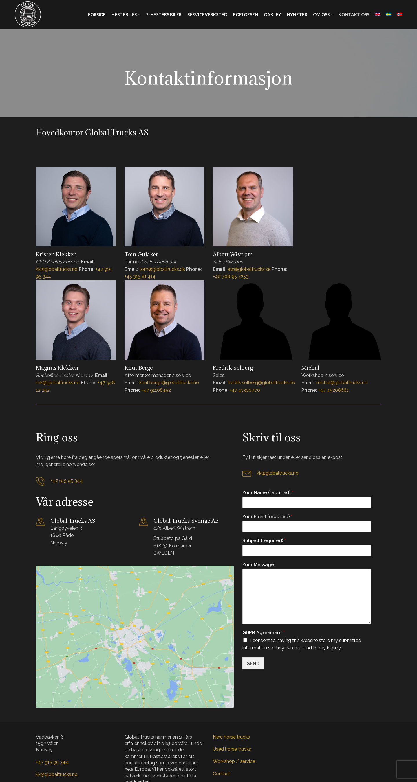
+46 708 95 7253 (230, 276)
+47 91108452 (156, 390)
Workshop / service (234, 730)
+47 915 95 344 (66, 480)
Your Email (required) (267, 516)
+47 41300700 (245, 390)
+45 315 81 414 (140, 276)
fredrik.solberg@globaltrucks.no (261, 382)
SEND (253, 663)
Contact (221, 742)
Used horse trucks (232, 718)
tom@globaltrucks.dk (162, 269)
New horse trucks (231, 705)
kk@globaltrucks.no (57, 269)
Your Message (258, 564)
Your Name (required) (267, 492)
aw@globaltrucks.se (249, 269)
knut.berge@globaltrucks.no (169, 382)
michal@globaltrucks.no (341, 382)
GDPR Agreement (263, 632)
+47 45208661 (333, 390)
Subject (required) (264, 540)
